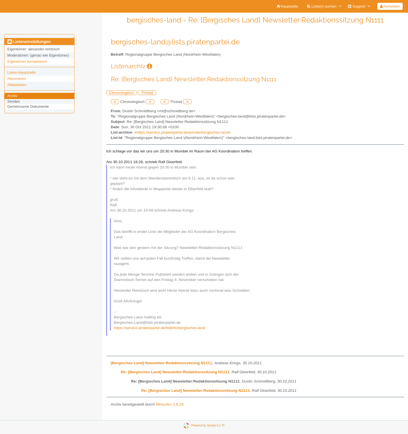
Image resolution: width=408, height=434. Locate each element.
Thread (147, 93)
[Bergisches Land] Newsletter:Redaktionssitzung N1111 (161, 363)
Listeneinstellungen (29, 41)
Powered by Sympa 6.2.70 (207, 425)
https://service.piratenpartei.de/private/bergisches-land (182, 132)
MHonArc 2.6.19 (169, 404)
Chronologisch (121, 93)
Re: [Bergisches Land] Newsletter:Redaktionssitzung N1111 (175, 372)
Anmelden (390, 6)
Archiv (12, 96)
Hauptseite (287, 6)
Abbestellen (16, 85)
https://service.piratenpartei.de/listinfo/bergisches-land (159, 328)
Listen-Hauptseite (21, 72)
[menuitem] (288, 6)
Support (356, 6)
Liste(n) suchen (322, 6)
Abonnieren (16, 79)
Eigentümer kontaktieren (27, 61)
